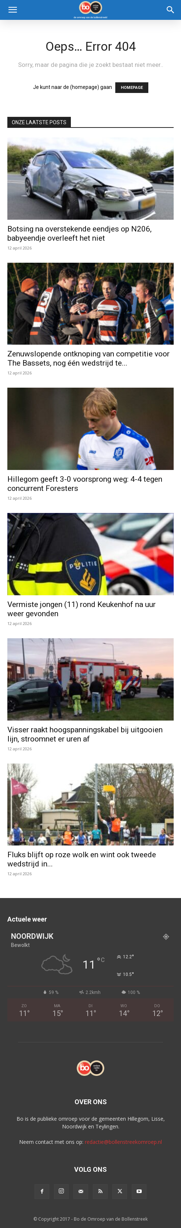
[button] (12, 10)
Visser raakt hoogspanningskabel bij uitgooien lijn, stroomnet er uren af (85, 734)
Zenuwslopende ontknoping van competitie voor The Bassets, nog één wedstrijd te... (88, 358)
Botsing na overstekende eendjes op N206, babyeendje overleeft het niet (79, 234)
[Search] (170, 10)
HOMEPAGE (132, 87)
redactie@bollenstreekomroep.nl (123, 1141)
